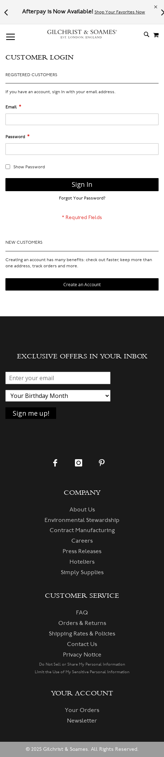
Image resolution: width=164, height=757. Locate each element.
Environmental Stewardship (82, 520)
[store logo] (82, 34)
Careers (82, 540)
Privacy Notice (82, 654)
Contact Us (82, 644)
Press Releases (82, 551)
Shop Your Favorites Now (119, 12)
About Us (82, 509)
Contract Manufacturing (82, 530)
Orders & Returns (82, 623)
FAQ (82, 612)
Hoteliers (82, 561)
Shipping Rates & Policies (82, 633)
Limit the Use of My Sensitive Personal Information (82, 672)
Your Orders (82, 710)
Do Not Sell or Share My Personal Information (82, 664)
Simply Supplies (82, 572)
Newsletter (82, 720)
